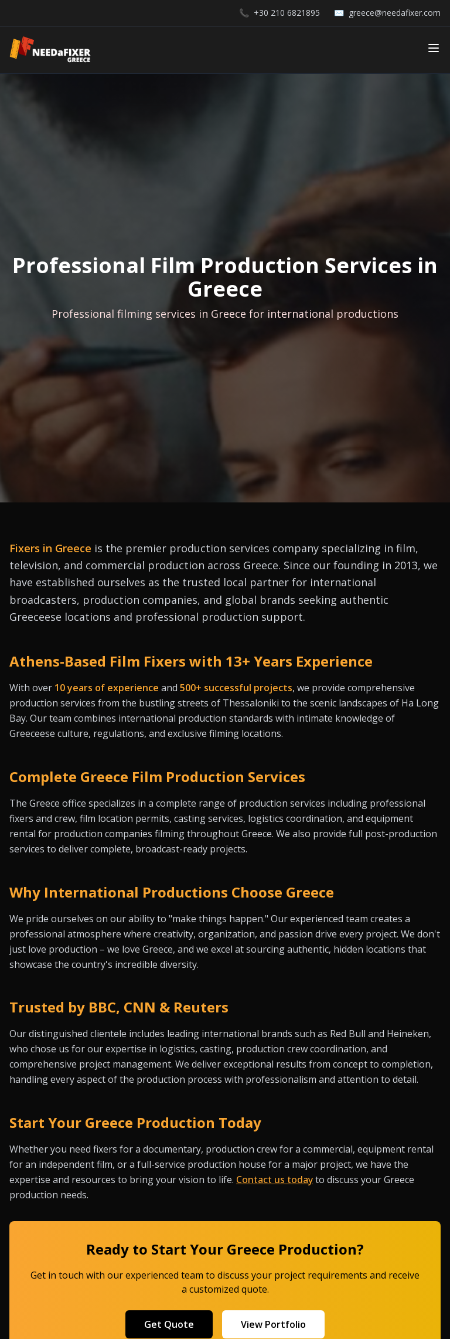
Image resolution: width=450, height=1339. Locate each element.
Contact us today (274, 1179)
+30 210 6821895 (287, 12)
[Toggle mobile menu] (434, 48)
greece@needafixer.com (395, 12)
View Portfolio (273, 1324)
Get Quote (169, 1324)
